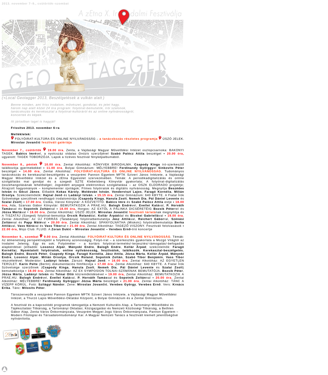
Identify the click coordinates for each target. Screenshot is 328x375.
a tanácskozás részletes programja (128, 138)
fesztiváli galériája (57, 142)
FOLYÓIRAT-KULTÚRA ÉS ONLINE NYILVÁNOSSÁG (117, 171)
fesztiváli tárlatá (142, 212)
